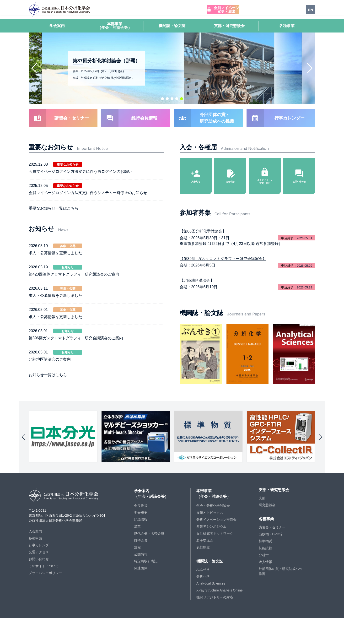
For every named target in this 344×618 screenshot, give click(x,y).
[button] (162, 98)
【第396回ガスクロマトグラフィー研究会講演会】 (223, 245)
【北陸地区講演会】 (197, 266)
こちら (72, 205)
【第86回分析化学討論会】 (203, 217)
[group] (63, 426)
